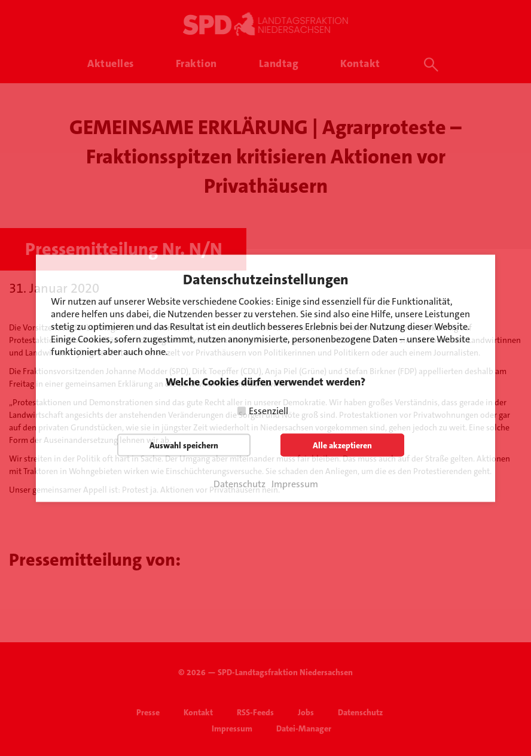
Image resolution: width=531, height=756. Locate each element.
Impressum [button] (294, 483)
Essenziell (268, 410)
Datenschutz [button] (239, 483)
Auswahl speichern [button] (183, 444)
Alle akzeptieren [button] (342, 444)
